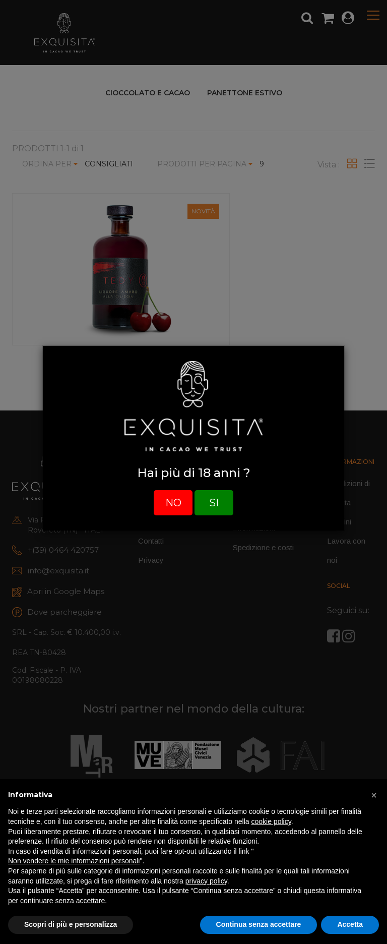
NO (173, 503)
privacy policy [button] (206, 881)
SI (214, 503)
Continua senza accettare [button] (258, 924)
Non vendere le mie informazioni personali (74, 861)
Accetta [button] (350, 924)
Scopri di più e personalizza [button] (70, 924)
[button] (374, 795)
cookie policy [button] (271, 821)
